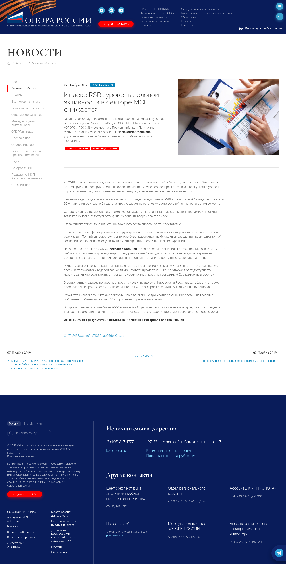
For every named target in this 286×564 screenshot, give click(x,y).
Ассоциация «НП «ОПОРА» (157, 13)
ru (279, 16)
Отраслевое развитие (26, 114)
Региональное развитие (155, 21)
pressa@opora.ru (116, 535)
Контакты (187, 25)
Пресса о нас (20, 138)
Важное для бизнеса (25, 101)
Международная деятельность (200, 9)
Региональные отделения (168, 450)
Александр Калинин (104, 148)
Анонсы (16, 95)
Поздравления (21, 168)
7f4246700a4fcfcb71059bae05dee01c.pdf (94, 338)
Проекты (146, 25)
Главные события (42, 63)
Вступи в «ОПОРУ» (116, 24)
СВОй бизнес (20, 185)
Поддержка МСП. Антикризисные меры (26, 176)
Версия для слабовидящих (260, 28)
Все (14, 82)
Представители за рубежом (170, 456)
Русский (14, 423)
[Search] (29, 433)
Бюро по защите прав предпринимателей (206, 13)
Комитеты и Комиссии (154, 17)
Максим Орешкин (77, 148)
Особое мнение (22, 144)
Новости (186, 21)
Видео (15, 161)
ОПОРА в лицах (22, 131)
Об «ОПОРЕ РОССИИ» (155, 9)
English (28, 423)
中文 (39, 423)
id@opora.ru (116, 450)
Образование (189, 17)
